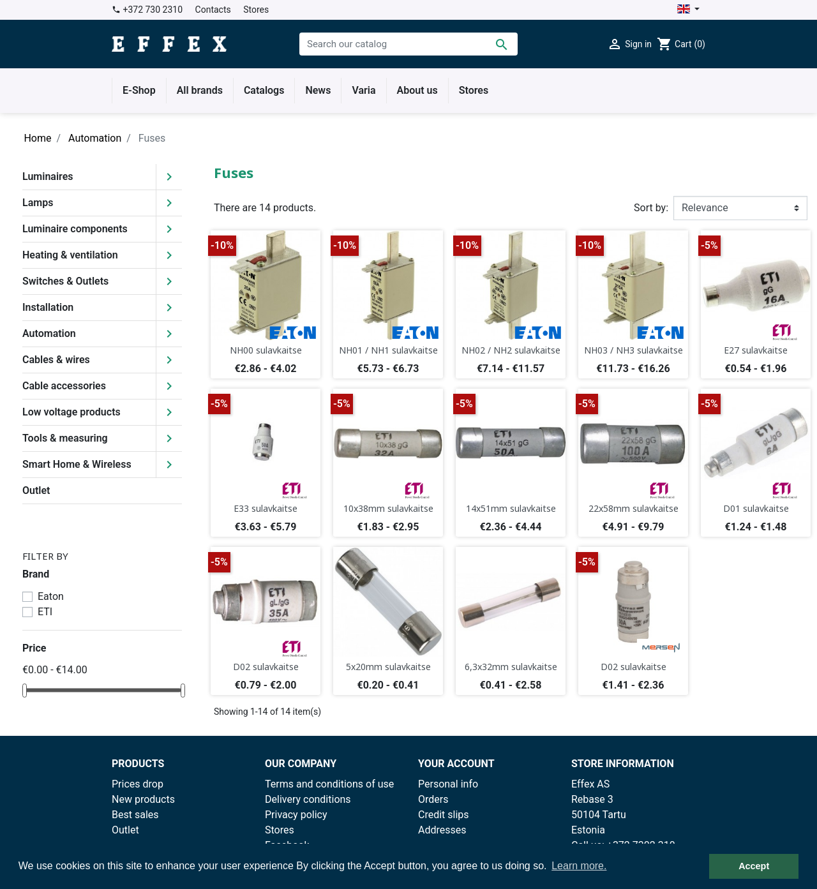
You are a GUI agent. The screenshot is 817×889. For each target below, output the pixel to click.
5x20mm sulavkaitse (388, 667)
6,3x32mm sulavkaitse (511, 667)
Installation (47, 307)
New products (143, 799)
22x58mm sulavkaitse (633, 508)
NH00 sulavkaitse (266, 350)
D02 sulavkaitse (266, 667)
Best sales (135, 815)
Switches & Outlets (65, 281)
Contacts (213, 9)
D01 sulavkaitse (756, 508)
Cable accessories (64, 386)
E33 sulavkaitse (265, 508)
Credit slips (443, 815)
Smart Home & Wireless (76, 464)
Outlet (36, 490)
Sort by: (651, 208)
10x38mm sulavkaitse (388, 508)
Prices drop (137, 784)
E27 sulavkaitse (756, 350)
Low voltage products (71, 412)
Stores (256, 9)
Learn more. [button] (578, 865)
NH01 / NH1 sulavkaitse (388, 350)
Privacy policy (296, 815)
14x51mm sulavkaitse (511, 508)
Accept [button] (753, 866)
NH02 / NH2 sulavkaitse (510, 350)
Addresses (442, 830)
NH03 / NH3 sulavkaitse (633, 350)
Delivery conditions (308, 799)
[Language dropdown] (688, 10)
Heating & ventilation (70, 255)
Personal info (448, 784)
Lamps (37, 203)
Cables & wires (56, 360)
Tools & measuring (65, 438)
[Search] (408, 44)
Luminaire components (75, 229)
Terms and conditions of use (329, 784)
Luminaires (47, 176)
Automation (49, 333)
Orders (433, 799)
